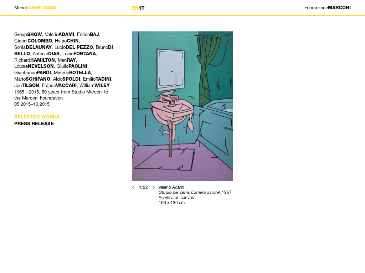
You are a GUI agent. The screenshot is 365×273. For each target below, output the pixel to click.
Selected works (37, 117)
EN (135, 8)
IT (142, 8)
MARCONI (327, 7)
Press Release (34, 123)
